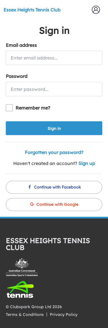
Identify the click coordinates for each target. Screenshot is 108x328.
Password (16, 76)
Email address (21, 45)
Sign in (54, 128)
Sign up (86, 163)
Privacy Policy (63, 314)
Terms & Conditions (25, 314)
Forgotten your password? (54, 152)
